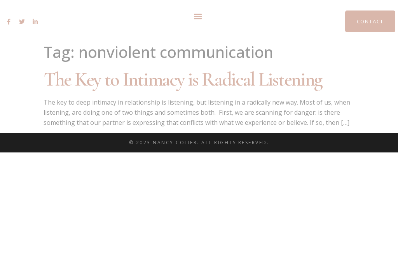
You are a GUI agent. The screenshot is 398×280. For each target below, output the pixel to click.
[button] (197, 16)
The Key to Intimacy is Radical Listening (183, 79)
